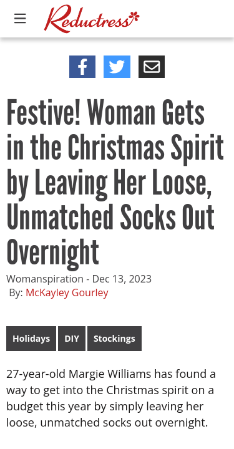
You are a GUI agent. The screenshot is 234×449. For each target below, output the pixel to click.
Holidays (31, 338)
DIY (71, 338)
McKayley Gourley (67, 292)
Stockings (114, 338)
